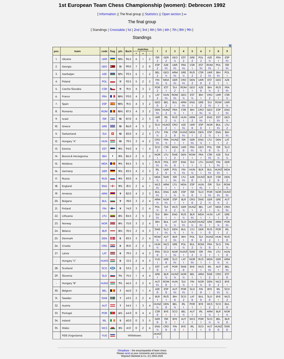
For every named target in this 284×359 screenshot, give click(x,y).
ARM (104, 193)
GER (104, 171)
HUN (104, 141)
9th (189, 30)
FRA (104, 96)
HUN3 (104, 260)
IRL (104, 320)
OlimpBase (123, 350)
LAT (104, 253)
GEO (104, 66)
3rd (145, 30)
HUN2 (104, 283)
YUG (104, 335)
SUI (104, 133)
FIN (104, 208)
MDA (104, 163)
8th (182, 30)
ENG (104, 186)
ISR (104, 118)
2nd (137, 30)
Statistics (151, 14)
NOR (104, 223)
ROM (104, 111)
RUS (104, 178)
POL (104, 81)
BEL (104, 290)
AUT (104, 305)
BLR (104, 230)
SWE (104, 298)
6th (167, 30)
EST (104, 148)
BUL (104, 201)
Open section (171, 14)
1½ (227, 60)
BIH (104, 156)
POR (104, 313)
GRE (104, 126)
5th (160, 30)
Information (107, 14)
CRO (104, 245)
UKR (104, 59)
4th (152, 30)
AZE (104, 73)
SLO (104, 275)
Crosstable (117, 30)
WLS (104, 328)
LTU (104, 215)
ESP (104, 103)
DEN (104, 238)
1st (130, 30)
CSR (104, 88)
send (127, 353)
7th (174, 30)
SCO (104, 268)
